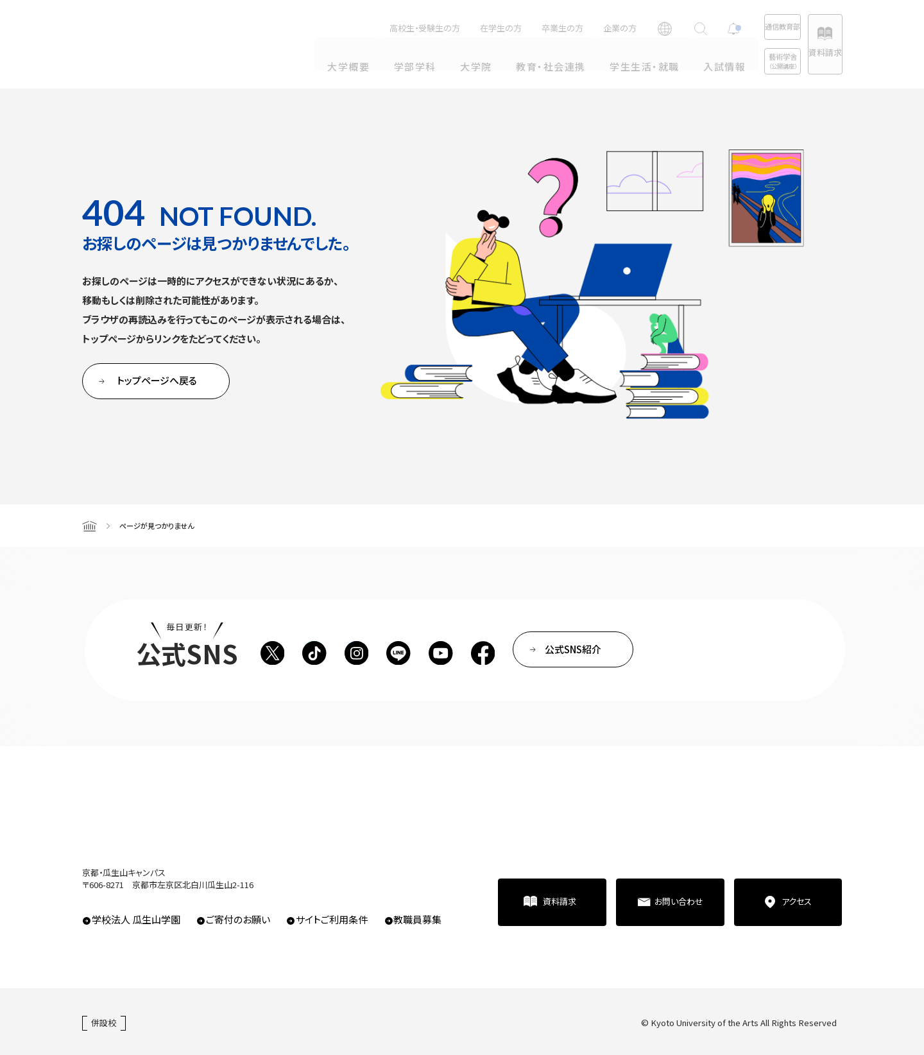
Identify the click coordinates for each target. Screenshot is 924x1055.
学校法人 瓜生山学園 (136, 919)
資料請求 (812, 52)
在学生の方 (451, 28)
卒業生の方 (513, 28)
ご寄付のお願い (238, 919)
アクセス (797, 901)
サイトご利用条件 (332, 919)
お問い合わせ (678, 901)
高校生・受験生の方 (375, 28)
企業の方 (570, 28)
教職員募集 (417, 919)
